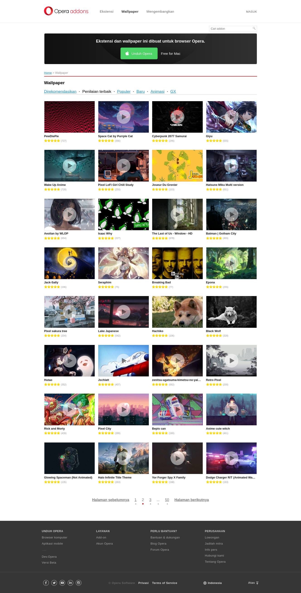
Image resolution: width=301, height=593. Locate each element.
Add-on (101, 537)
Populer (124, 91)
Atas (251, 582)
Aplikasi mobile (52, 543)
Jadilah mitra (214, 543)
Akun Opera (104, 543)
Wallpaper (130, 11)
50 (167, 500)
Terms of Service (164, 583)
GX (173, 91)
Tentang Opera (215, 561)
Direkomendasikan (60, 91)
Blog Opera (158, 543)
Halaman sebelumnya (110, 500)
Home (48, 72)
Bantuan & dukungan (165, 537)
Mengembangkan (160, 11)
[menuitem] (104, 11)
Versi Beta (49, 562)
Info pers (211, 549)
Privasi (143, 583)
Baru (140, 91)
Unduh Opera (142, 53)
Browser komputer (54, 537)
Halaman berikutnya (191, 500)
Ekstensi (107, 11)
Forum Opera (160, 549)
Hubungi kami (214, 555)
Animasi (157, 91)
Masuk (251, 11)
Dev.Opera (49, 556)
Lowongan (212, 537)
